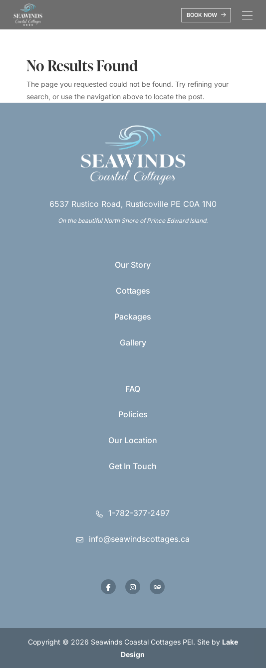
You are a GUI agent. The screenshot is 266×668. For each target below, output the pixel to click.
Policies (133, 414)
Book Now (206, 14)
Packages (132, 317)
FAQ (132, 389)
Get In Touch (133, 466)
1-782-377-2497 (139, 513)
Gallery (133, 342)
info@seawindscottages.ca (139, 539)
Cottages (133, 291)
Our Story (133, 265)
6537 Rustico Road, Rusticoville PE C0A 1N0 (133, 204)
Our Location (132, 440)
